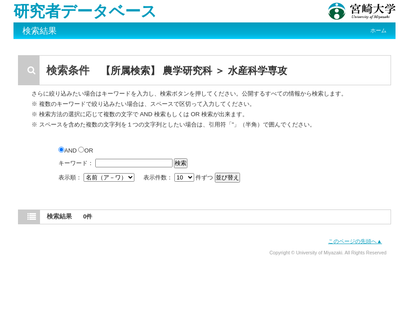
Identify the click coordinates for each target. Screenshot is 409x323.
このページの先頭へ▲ (355, 241)
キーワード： (75, 163)
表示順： (97, 177)
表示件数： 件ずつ (179, 177)
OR (85, 150)
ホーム (378, 30)
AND (68, 150)
